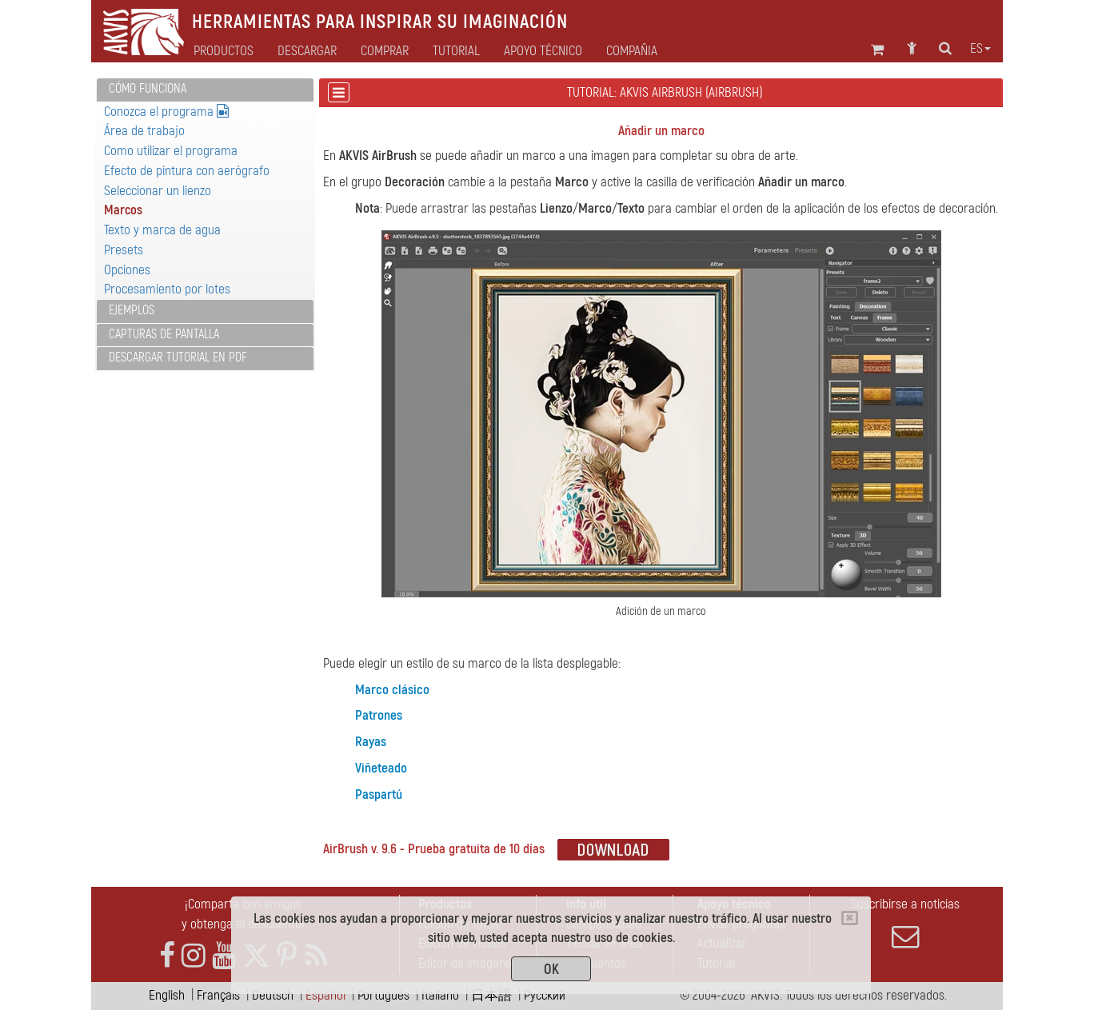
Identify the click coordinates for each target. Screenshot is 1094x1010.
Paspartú (378, 794)
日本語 (491, 995)
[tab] (205, 90)
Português (383, 995)
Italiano (440, 995)
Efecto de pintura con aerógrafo (187, 170)
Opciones (127, 269)
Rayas (370, 741)
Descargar (307, 51)
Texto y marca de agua (162, 230)
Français (218, 995)
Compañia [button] (631, 51)
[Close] (849, 918)
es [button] (980, 49)
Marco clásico (392, 689)
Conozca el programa (166, 111)
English (167, 995)
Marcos (123, 210)
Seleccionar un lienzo (157, 190)
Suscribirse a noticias (905, 923)
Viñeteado (381, 768)
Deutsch (272, 995)
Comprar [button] (385, 51)
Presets (123, 250)
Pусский (544, 995)
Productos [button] (224, 51)
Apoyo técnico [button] (543, 51)
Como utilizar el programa (171, 150)
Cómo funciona (147, 89)
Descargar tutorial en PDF (178, 357)
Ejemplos (131, 310)
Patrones (378, 715)
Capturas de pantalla (164, 334)
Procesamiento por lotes (167, 289)
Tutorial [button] (456, 51)
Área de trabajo (144, 130)
